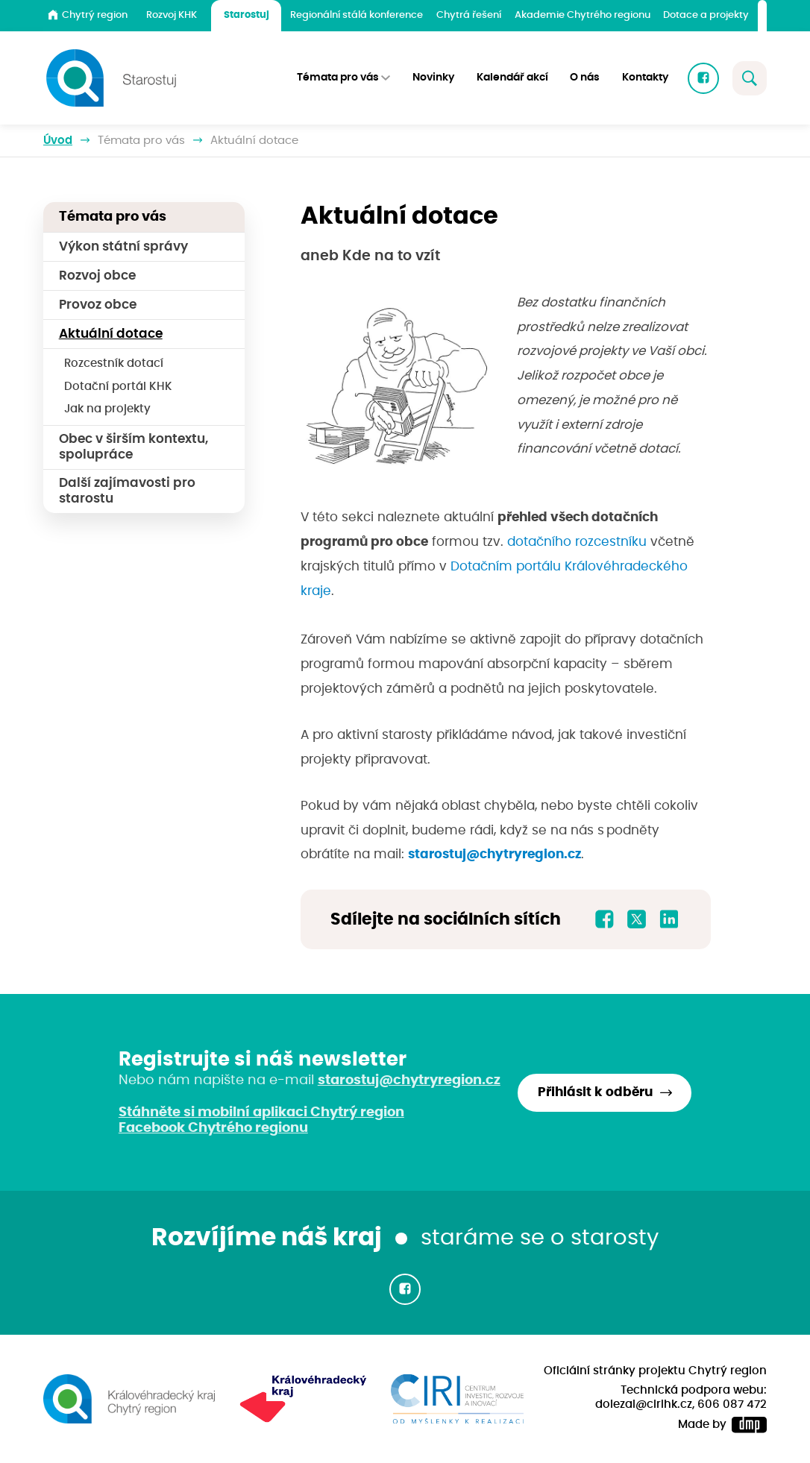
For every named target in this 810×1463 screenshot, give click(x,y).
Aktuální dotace (111, 334)
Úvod (57, 140)
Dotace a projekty (706, 15)
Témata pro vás (141, 140)
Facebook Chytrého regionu (213, 1128)
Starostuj (246, 15)
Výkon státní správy (123, 247)
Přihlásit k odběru (595, 1092)
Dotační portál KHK (118, 386)
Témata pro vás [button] (338, 77)
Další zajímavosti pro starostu (127, 490)
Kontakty (645, 77)
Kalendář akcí (512, 77)
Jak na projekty (107, 409)
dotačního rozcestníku (577, 542)
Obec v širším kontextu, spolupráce (133, 446)
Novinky (433, 77)
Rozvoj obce (97, 276)
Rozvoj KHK (171, 15)
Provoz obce (97, 305)
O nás (585, 77)
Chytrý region (88, 15)
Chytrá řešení (468, 15)
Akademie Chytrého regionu (582, 15)
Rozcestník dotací (113, 363)
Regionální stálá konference (356, 15)
